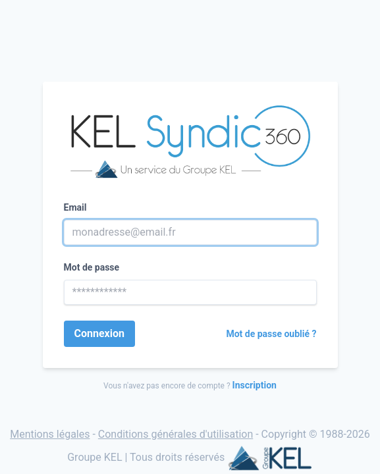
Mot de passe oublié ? (271, 334)
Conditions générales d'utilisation (175, 434)
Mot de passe (92, 267)
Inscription (254, 385)
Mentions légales (50, 434)
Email (75, 207)
